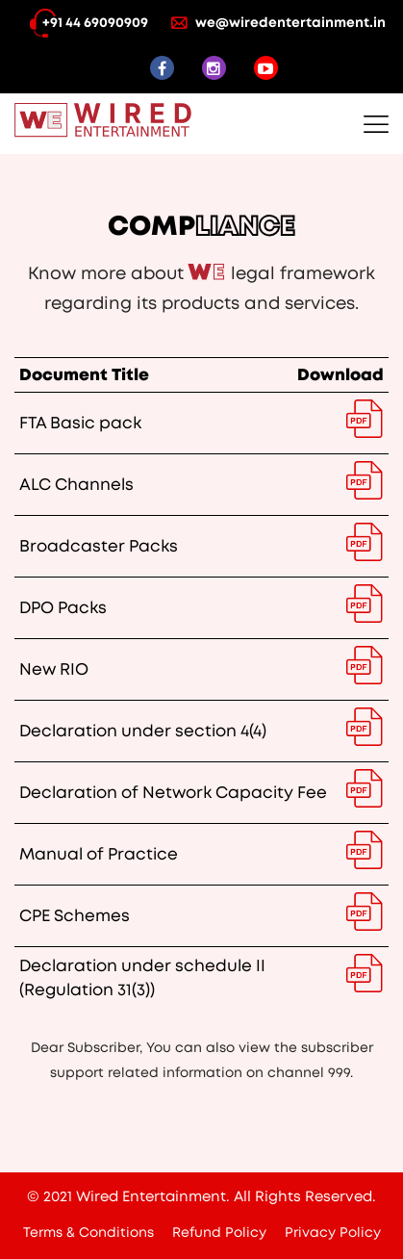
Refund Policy (219, 1233)
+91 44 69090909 (83, 23)
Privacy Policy (333, 1233)
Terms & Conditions (88, 1233)
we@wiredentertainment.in (278, 23)
